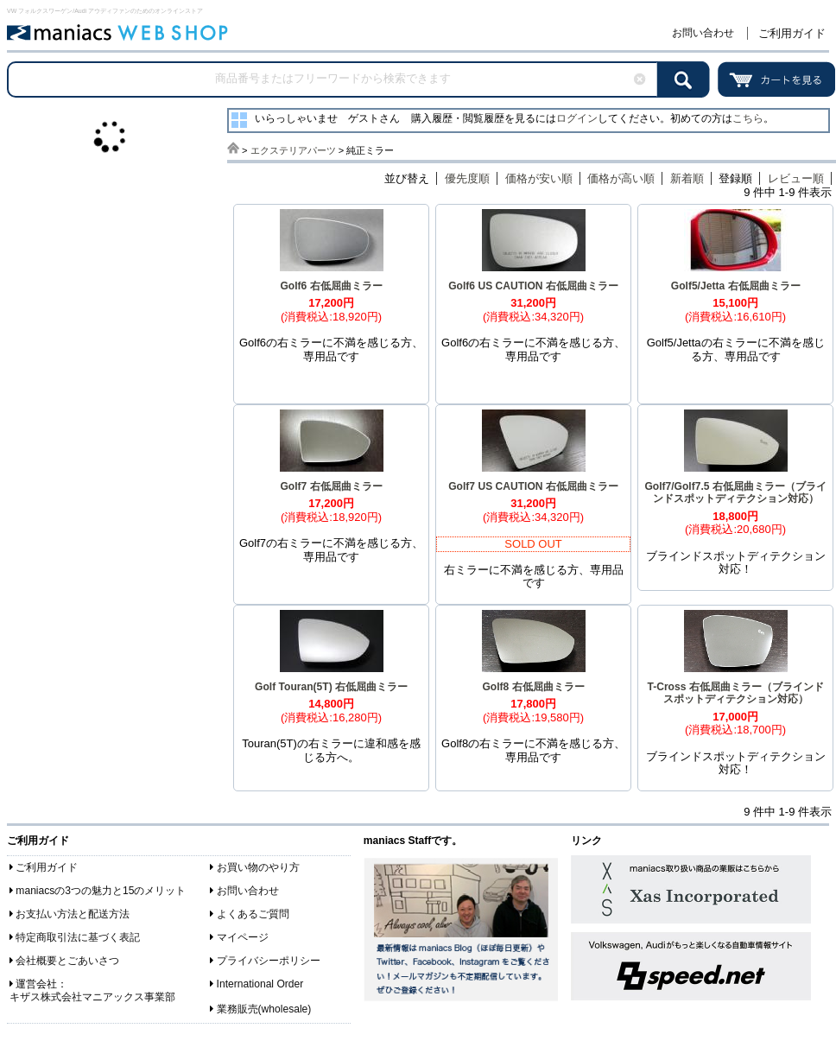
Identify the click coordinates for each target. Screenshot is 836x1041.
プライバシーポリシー (268, 961)
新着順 (687, 178)
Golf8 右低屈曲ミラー (533, 687)
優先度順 (467, 178)
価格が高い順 (621, 178)
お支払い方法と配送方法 (73, 914)
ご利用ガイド (792, 33)
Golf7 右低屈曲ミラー (331, 486)
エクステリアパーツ (293, 150)
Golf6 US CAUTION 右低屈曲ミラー (533, 286)
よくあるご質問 (253, 914)
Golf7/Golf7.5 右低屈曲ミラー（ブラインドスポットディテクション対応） (735, 492)
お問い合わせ (703, 33)
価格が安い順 (539, 178)
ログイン (577, 118)
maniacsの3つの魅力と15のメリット (101, 891)
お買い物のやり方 (258, 867)
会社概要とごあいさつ (67, 961)
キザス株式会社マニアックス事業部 (92, 997)
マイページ (243, 937)
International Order (260, 984)
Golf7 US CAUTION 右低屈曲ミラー (533, 486)
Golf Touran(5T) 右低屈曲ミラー (331, 687)
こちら (747, 118)
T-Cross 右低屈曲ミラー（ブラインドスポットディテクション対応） (735, 693)
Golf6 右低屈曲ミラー (331, 286)
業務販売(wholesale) (264, 1009)
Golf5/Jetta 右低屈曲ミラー (736, 286)
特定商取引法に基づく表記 (78, 937)
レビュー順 (796, 178)
